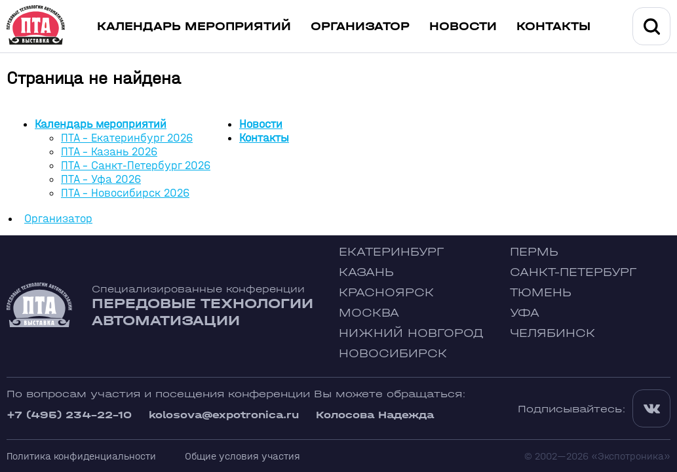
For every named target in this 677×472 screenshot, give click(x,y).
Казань (366, 272)
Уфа (524, 313)
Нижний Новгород (411, 333)
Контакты (553, 26)
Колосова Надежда (375, 414)
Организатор (360, 26)
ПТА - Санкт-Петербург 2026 (135, 165)
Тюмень (540, 293)
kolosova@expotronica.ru (224, 414)
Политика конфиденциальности (81, 456)
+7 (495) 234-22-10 (69, 414)
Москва (369, 313)
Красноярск (386, 293)
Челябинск (552, 333)
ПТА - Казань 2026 (109, 152)
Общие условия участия (242, 456)
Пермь (534, 252)
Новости (463, 26)
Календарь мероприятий (194, 26)
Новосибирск (393, 354)
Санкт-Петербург (573, 272)
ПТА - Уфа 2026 (101, 179)
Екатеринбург (391, 252)
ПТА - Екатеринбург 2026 (127, 138)
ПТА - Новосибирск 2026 (125, 193)
